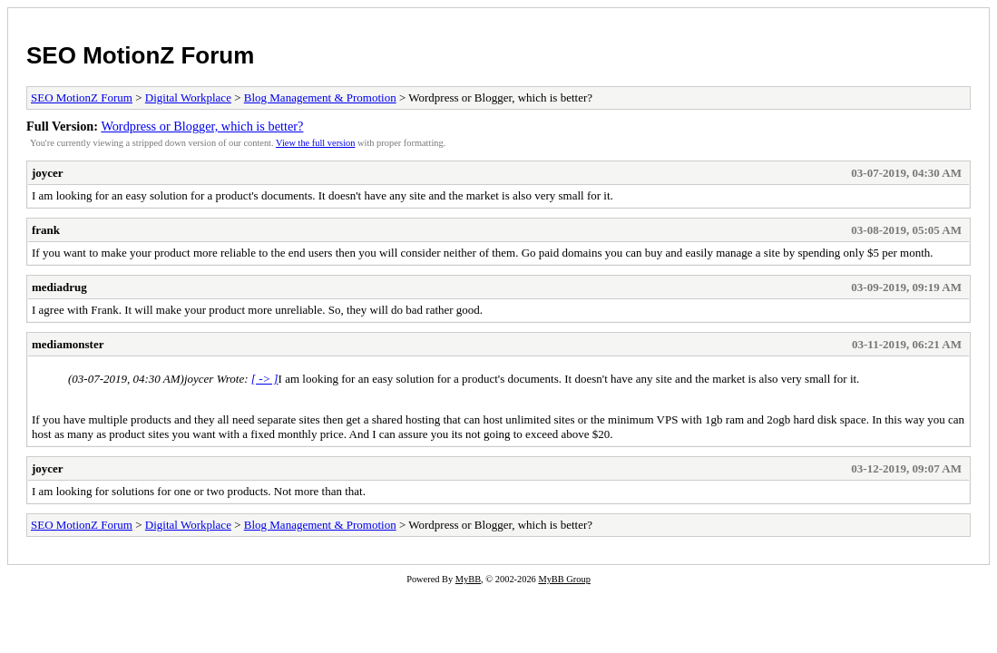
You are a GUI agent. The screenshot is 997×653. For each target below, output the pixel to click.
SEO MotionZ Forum (140, 55)
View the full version (315, 143)
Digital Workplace (188, 97)
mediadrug (59, 287)
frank (46, 230)
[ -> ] (265, 378)
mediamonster (67, 344)
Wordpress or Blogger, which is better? (202, 126)
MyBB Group (564, 579)
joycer (48, 173)
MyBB (468, 579)
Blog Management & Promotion (320, 97)
